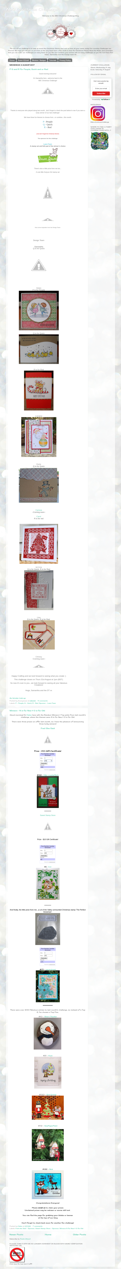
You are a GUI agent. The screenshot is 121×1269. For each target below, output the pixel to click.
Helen (29, 715)
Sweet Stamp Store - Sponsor (47, 1228)
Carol (39, 516)
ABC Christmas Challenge (32, 9)
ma (40, 567)
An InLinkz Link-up (18, 698)
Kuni (50, 1056)
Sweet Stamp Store (47, 815)
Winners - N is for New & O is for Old (27, 710)
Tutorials (52, 60)
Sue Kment (51, 1095)
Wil (37, 567)
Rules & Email (23, 60)
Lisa (38, 617)
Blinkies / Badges (39, 60)
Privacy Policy (65, 60)
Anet (49, 867)
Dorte (38, 464)
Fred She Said (48, 728)
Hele (38, 288)
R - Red (35, 703)
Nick (51, 1169)
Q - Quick (28, 703)
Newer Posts (16, 1234)
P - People (19, 703)
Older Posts (79, 1234)
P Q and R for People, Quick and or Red (29, 69)
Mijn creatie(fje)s (51, 775)
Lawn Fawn (47, 144)
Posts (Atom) (25, 1239)
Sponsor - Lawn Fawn (47, 703)
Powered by (101, 99)
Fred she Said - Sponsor (25, 1228)
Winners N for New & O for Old (71, 1228)
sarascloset (51, 969)
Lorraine (38, 416)
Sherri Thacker (50, 1017)
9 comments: (43, 701)
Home (12, 60)
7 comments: (38, 1226)
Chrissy (39, 657)
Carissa (39, 510)
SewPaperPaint (50, 1126)
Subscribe (101, 93)
